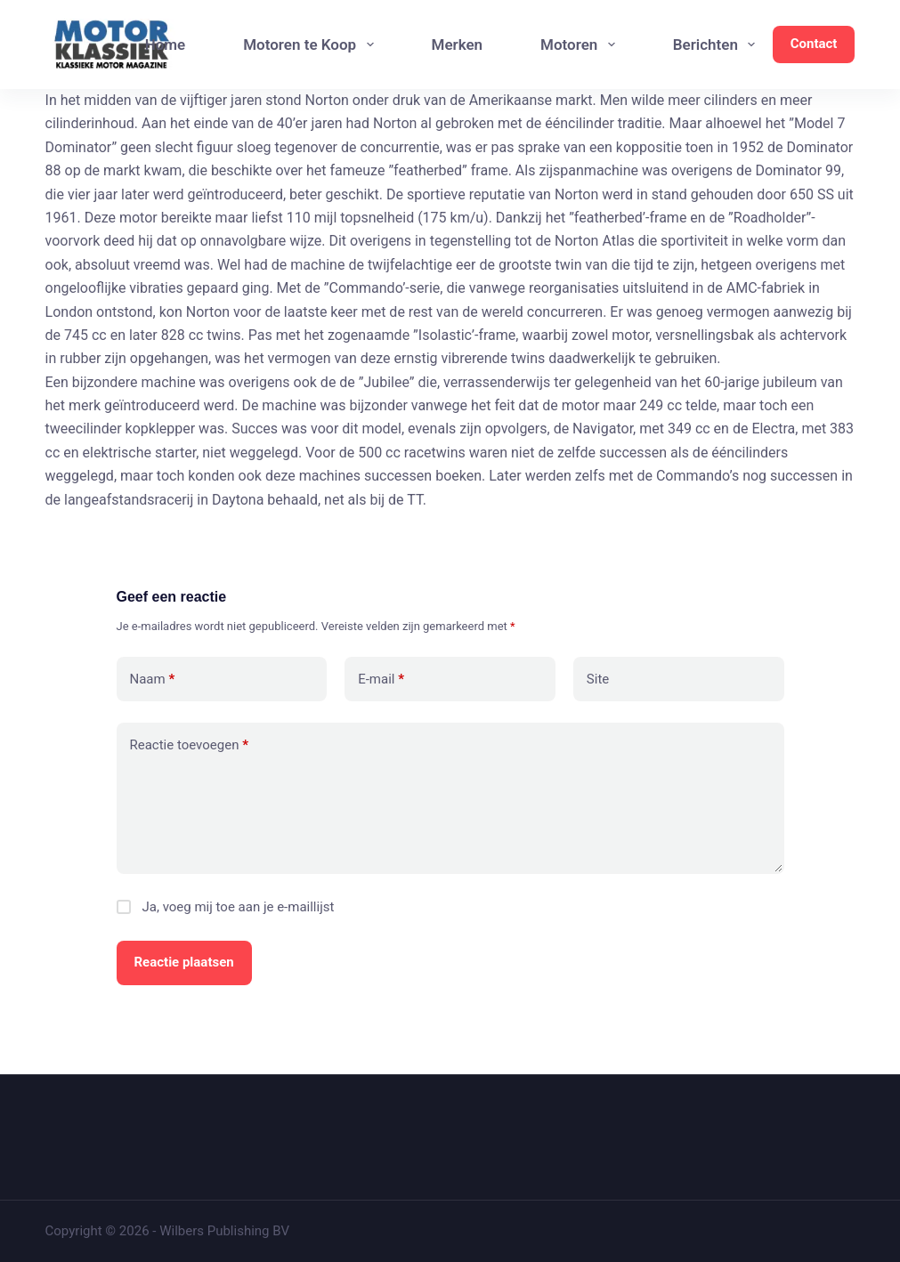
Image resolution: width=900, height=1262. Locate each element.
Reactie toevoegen (189, 745)
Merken (457, 44)
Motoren (581, 44)
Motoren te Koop (311, 44)
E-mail (381, 679)
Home (165, 44)
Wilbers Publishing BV (224, 1231)
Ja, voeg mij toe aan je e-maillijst (226, 907)
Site (598, 679)
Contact (814, 44)
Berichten (718, 44)
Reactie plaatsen (184, 962)
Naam (152, 679)
